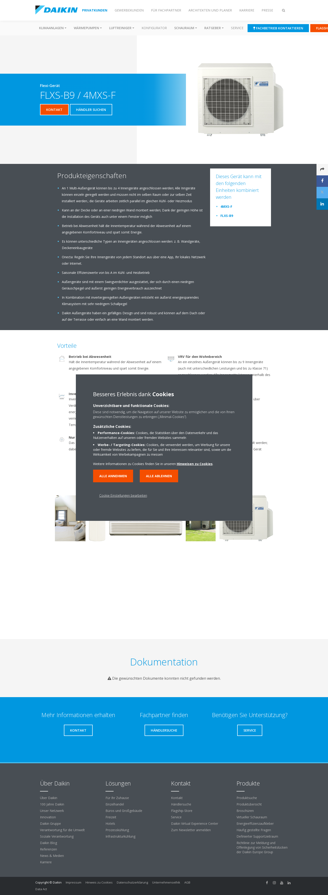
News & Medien (52, 855)
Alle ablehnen (159, 476)
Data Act (41, 889)
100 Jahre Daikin (52, 804)
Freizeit (111, 817)
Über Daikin (48, 798)
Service (237, 28)
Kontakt (177, 798)
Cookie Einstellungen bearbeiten (123, 495)
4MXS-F (226, 206)
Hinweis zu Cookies (99, 882)
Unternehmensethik (166, 882)
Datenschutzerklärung (132, 882)
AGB (187, 882)
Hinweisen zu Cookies (195, 464)
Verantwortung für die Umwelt (62, 830)
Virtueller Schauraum (252, 817)
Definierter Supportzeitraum (257, 836)
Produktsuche (247, 798)
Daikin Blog (48, 843)
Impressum (73, 882)
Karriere (46, 862)
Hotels (110, 823)
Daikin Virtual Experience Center (194, 823)
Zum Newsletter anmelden (191, 830)
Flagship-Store (181, 810)
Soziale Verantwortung (57, 836)
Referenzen (48, 849)
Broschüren (245, 810)
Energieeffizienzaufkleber (255, 823)
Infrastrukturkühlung (120, 836)
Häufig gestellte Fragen (254, 830)
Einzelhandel (115, 804)
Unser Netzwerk (52, 810)
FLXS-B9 (226, 215)
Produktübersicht (249, 804)
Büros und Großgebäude (124, 810)
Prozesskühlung (117, 830)
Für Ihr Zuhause (117, 798)
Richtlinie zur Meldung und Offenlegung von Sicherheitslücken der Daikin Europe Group (262, 847)
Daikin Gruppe (50, 823)
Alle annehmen (113, 476)
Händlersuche (181, 804)
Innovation (48, 817)
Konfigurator (154, 28)
